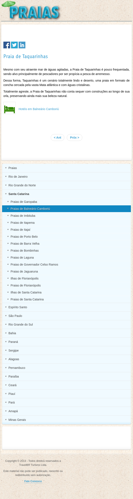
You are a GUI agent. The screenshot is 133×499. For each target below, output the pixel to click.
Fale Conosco (33, 481)
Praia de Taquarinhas (25, 56)
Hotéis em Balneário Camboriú (39, 109)
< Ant (57, 137)
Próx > (74, 137)
